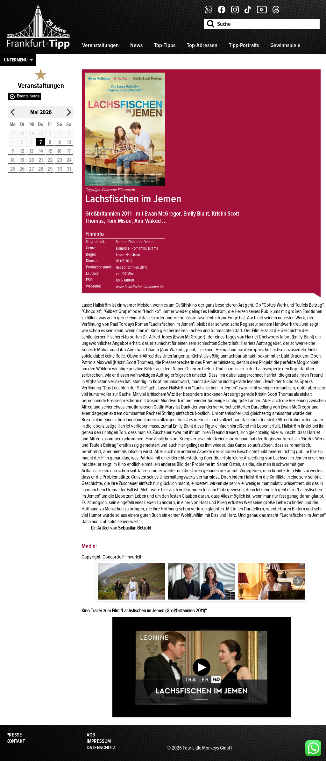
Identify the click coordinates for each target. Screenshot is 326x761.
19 (22, 160)
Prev (105, 581)
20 (31, 160)
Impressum (99, 741)
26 (22, 169)
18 (13, 160)
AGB (91, 735)
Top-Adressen (202, 45)
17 (69, 151)
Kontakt (15, 741)
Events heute (28, 96)
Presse (14, 735)
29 (50, 169)
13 (31, 151)
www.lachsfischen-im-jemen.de (139, 286)
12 (22, 151)
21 (41, 160)
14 (41, 151)
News (136, 45)
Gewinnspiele (285, 45)
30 (59, 169)
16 (59, 151)
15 (50, 151)
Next (298, 581)
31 (69, 169)
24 (69, 160)
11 (12, 151)
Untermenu (16, 60)
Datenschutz (101, 747)
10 (69, 142)
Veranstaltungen (100, 45)
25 (12, 169)
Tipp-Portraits (244, 45)
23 (59, 160)
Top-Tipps (164, 45)
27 (31, 169)
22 (50, 160)
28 (40, 169)
